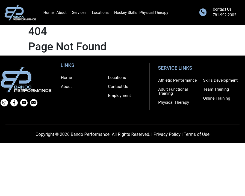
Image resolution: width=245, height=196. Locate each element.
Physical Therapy (153, 12)
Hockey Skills (125, 12)
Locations (100, 12)
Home (48, 12)
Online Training (216, 98)
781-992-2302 (224, 15)
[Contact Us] (202, 12)
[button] (62, 12)
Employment (119, 95)
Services (79, 12)
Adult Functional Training (173, 91)
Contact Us (222, 9)
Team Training (216, 89)
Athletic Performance (177, 80)
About (61, 12)
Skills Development (220, 80)
